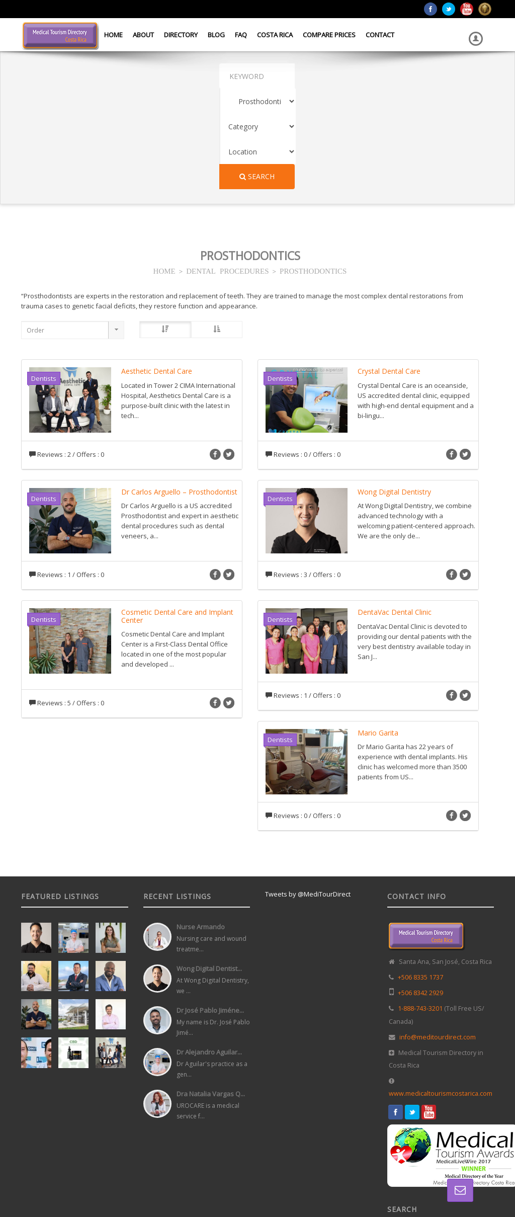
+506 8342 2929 (420, 892)
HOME (164, 170)
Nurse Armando (201, 826)
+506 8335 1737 (420, 876)
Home (113, 34)
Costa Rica (275, 34)
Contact (380, 34)
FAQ (241, 34)
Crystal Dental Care (389, 270)
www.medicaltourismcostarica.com (440, 993)
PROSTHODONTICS (313, 170)
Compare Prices (329, 34)
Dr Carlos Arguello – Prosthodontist (179, 391)
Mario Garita (378, 632)
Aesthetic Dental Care (156, 270)
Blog (216, 34)
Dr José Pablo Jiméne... (210, 909)
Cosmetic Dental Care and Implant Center (177, 515)
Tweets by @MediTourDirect (308, 793)
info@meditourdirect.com (437, 936)
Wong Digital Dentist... (209, 867)
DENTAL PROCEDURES (227, 170)
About (143, 34)
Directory (181, 34)
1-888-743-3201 (420, 908)
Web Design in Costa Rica (263, 1189)
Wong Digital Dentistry (394, 391)
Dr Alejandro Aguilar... (209, 951)
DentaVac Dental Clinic (395, 511)
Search (409, 75)
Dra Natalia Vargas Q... (211, 993)
